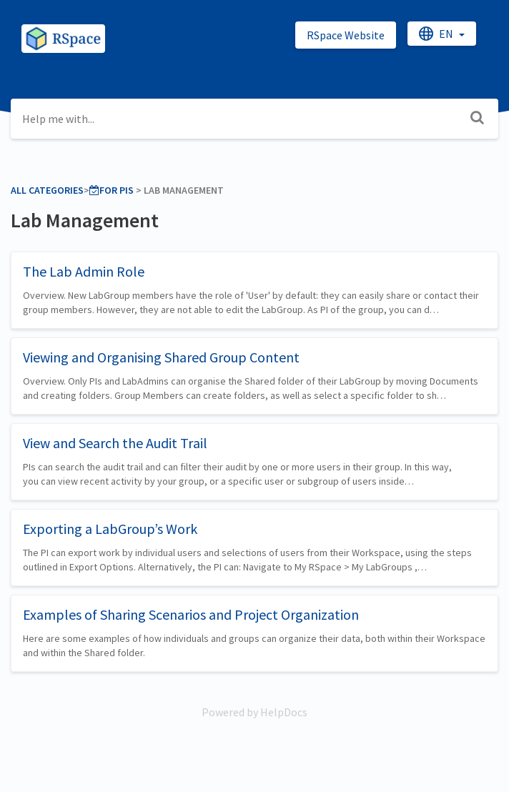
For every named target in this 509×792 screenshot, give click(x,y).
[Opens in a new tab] (254, 712)
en (437, 33)
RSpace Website (346, 35)
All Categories (47, 190)
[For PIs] (111, 190)
